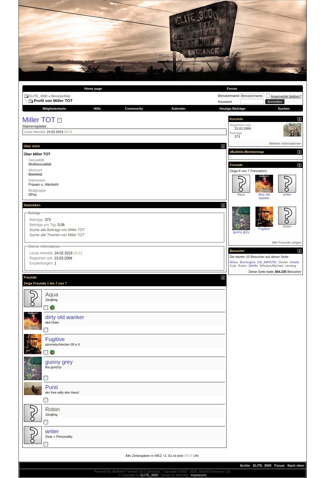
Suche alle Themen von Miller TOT (57, 235)
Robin (52, 409)
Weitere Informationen (285, 143)
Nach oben (295, 465)
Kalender (179, 108)
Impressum (199, 475)
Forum (232, 88)
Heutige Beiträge (232, 108)
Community (134, 108)
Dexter (283, 262)
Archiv (245, 465)
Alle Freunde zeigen (286, 242)
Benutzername (229, 96)
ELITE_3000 (38, 96)
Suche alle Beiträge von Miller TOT (57, 230)
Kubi (233, 265)
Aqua (51, 294)
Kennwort (225, 101)
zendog (290, 265)
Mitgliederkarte (54, 108)
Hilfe (97, 108)
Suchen (284, 108)
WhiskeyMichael (271, 265)
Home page (93, 88)
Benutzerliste (60, 96)
